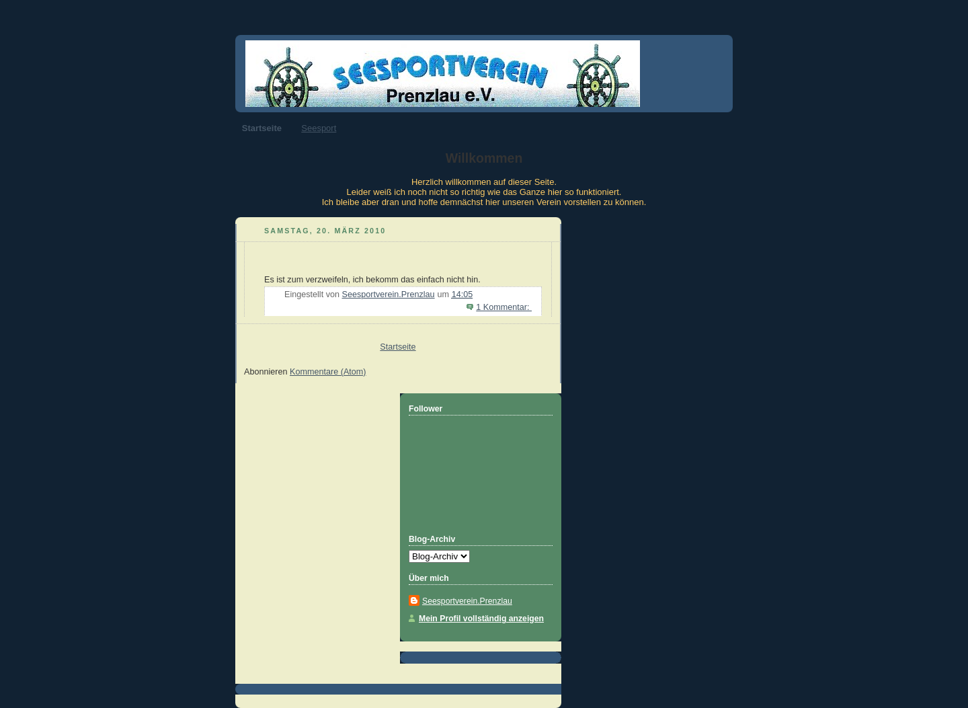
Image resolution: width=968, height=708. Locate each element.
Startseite (262, 128)
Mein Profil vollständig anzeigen (481, 618)
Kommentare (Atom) (328, 372)
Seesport (318, 128)
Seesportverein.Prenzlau (467, 601)
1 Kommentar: (504, 307)
